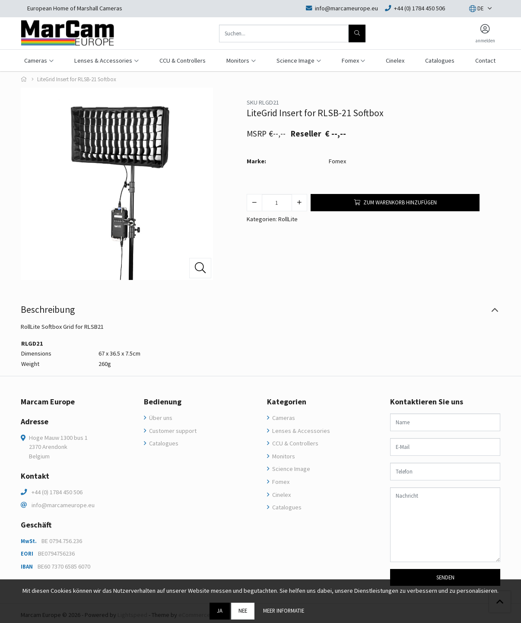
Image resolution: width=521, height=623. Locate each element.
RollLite (288, 219)
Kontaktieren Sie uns (426, 402)
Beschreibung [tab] (48, 309)
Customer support (172, 431)
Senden (445, 577)
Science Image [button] (295, 60)
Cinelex (395, 60)
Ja (219, 610)
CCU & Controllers (182, 60)
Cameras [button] (35, 60)
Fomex (337, 161)
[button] (476, 8)
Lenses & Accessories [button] (103, 60)
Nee (242, 610)
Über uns (160, 418)
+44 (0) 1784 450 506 (57, 492)
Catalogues (439, 60)
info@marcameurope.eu (63, 505)
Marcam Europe (48, 402)
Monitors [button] (237, 60)
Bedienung (162, 402)
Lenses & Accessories (300, 431)
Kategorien (286, 402)
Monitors (283, 456)
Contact (485, 60)
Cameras (283, 418)
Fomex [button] (350, 60)
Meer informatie (283, 610)
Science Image (290, 469)
